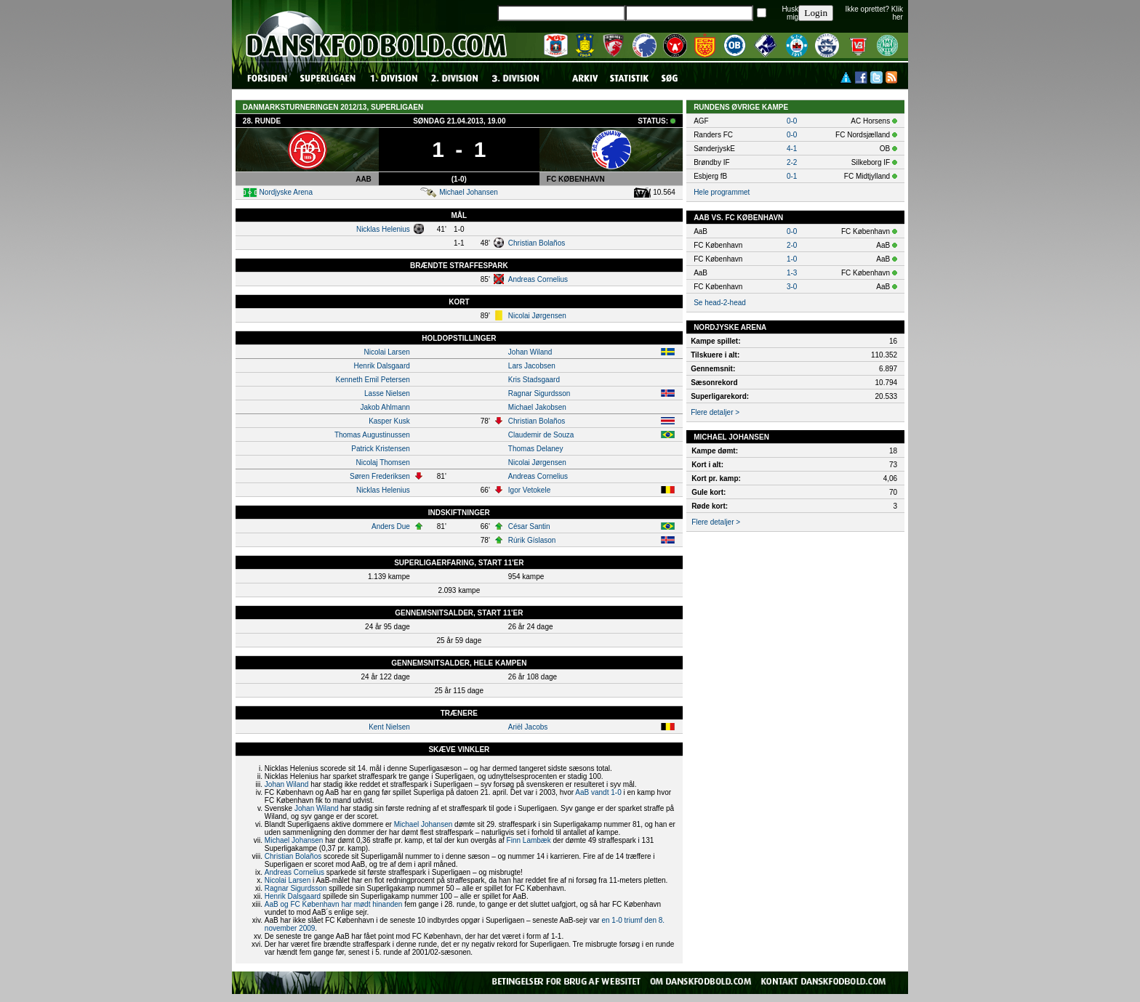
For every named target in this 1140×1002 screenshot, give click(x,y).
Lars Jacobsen (531, 366)
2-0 (792, 245)
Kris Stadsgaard (534, 380)
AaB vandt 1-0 (598, 792)
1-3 (792, 273)
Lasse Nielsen (387, 393)
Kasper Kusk (389, 421)
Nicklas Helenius (383, 229)
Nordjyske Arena (286, 192)
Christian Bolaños (536, 243)
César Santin (529, 526)
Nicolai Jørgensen (537, 316)
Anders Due (391, 526)
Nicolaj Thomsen (383, 462)
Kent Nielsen (389, 727)
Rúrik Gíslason (532, 540)
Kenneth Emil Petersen (373, 380)
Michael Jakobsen (537, 407)
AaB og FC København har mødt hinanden (334, 904)
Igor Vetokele (529, 490)
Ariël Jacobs (527, 727)
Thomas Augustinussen (372, 435)
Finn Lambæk (529, 840)
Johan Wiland (530, 352)
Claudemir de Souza (541, 435)
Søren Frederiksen (380, 476)
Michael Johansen (468, 192)
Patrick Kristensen (380, 449)
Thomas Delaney (535, 449)
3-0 (792, 287)
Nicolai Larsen (386, 352)
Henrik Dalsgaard (382, 366)
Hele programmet (722, 192)
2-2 (792, 162)
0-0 (792, 121)
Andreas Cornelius (538, 279)
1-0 (792, 259)
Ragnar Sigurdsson (539, 393)
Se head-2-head (720, 303)
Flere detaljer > (715, 412)
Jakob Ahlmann (384, 407)
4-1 (792, 149)
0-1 (792, 176)
